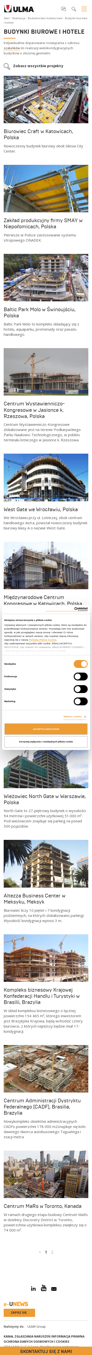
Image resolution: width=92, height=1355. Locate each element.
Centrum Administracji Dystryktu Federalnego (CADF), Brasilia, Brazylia (42, 1106)
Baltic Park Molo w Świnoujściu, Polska (40, 312)
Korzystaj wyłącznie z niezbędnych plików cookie (46, 741)
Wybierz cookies (73, 716)
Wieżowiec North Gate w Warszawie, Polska (45, 799)
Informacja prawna (67, 1336)
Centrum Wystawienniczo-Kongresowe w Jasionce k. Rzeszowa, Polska (34, 409)
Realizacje (19, 18)
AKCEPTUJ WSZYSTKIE (46, 729)
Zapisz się (19, 1312)
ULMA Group (36, 1326)
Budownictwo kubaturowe (45, 18)
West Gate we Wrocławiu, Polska (41, 509)
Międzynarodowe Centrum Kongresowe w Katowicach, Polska (43, 600)
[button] (63, 9)
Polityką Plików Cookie (42, 640)
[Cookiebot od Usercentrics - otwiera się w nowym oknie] (66, 609)
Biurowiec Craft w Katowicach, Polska (38, 134)
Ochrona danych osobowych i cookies (36, 1342)
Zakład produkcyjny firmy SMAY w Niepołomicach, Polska (43, 223)
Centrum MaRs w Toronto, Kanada (42, 1206)
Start (7, 18)
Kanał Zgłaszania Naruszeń (27, 1336)
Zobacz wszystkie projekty (38, 65)
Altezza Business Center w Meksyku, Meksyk (35, 899)
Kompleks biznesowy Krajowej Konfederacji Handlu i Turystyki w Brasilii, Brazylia (42, 996)
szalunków (12, 48)
